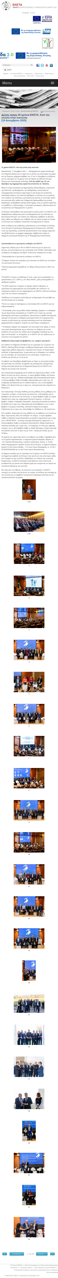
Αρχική (5, 73)
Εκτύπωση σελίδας (47, 111)
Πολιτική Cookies (26, 1267)
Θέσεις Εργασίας (19, 76)
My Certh (30, 76)
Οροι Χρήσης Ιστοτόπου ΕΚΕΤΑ (45, 1267)
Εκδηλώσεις (39, 73)
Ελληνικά (25, 13)
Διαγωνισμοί (49, 73)
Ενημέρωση (28, 73)
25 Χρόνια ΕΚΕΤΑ (16, 73)
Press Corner (15, 111)
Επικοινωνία (40, 76)
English (32, 13)
